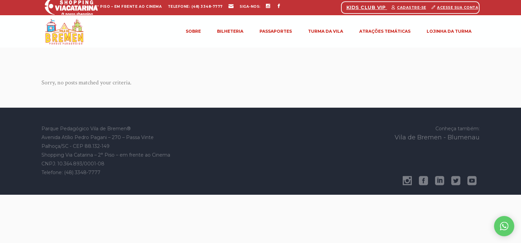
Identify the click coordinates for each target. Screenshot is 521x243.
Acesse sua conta (457, 7)
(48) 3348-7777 (207, 6)
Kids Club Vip (366, 7)
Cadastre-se (411, 7)
